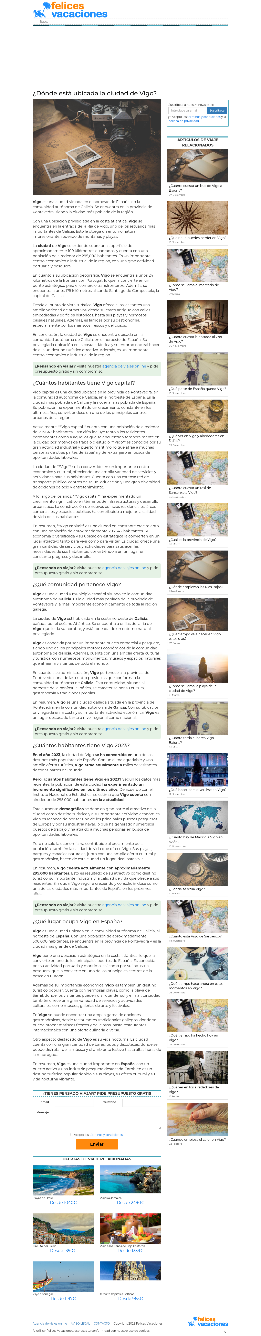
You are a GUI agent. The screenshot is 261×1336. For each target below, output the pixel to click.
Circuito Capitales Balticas (117, 1294)
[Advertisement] (130, 59)
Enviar (97, 1144)
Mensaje (42, 1112)
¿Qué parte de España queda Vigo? (197, 389)
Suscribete (217, 110)
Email (45, 1102)
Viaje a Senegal (43, 1294)
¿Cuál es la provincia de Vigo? (193, 540)
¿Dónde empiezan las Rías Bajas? (196, 587)
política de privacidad (183, 121)
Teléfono (109, 1102)
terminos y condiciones (203, 117)
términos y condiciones (106, 1135)
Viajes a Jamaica (111, 1198)
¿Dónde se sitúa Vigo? (187, 889)
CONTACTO (102, 1323)
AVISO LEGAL (80, 1323)
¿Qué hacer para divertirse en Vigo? (198, 790)
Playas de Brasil (43, 1198)
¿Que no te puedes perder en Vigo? (197, 238)
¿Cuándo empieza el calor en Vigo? (197, 1140)
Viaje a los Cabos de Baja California (123, 1246)
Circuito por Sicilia (44, 1246)
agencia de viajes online (124, 366)
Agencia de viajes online (50, 1323)
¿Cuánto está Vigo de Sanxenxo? (195, 936)
